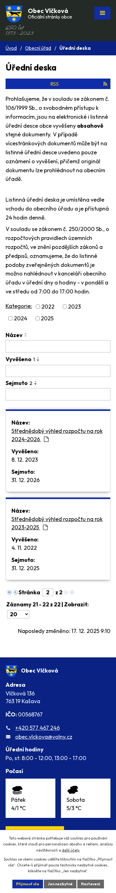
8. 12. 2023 (24, 459)
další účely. (71, 850)
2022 (47, 306)
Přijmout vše (27, 884)
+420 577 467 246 (37, 727)
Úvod (11, 48)
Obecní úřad (38, 48)
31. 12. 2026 (25, 480)
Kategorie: (19, 306)
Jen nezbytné (60, 884)
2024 (20, 318)
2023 (74, 306)
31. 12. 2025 (25, 568)
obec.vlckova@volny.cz (43, 736)
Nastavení (90, 884)
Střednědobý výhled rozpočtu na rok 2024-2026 (57, 435)
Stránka (29, 592)
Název (14, 335)
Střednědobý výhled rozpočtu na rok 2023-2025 (57, 523)
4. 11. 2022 (24, 547)
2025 (47, 318)
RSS (78, 84)
